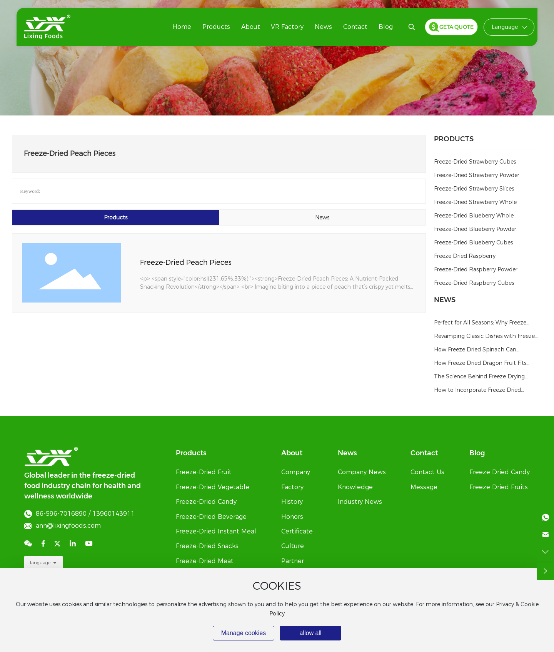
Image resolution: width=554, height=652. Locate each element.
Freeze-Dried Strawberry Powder (476, 175)
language (40, 562)
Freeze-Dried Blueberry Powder (475, 229)
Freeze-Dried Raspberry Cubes (474, 282)
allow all (311, 633)
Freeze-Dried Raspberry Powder (475, 269)
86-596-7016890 (61, 513)
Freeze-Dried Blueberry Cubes (473, 242)
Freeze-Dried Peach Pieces (186, 262)
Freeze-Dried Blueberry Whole (474, 215)
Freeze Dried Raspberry (465, 255)
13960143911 (113, 513)
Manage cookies (243, 633)
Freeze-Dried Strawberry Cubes (475, 161)
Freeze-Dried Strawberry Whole (475, 202)
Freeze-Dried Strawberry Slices (474, 188)
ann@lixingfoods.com (68, 525)
